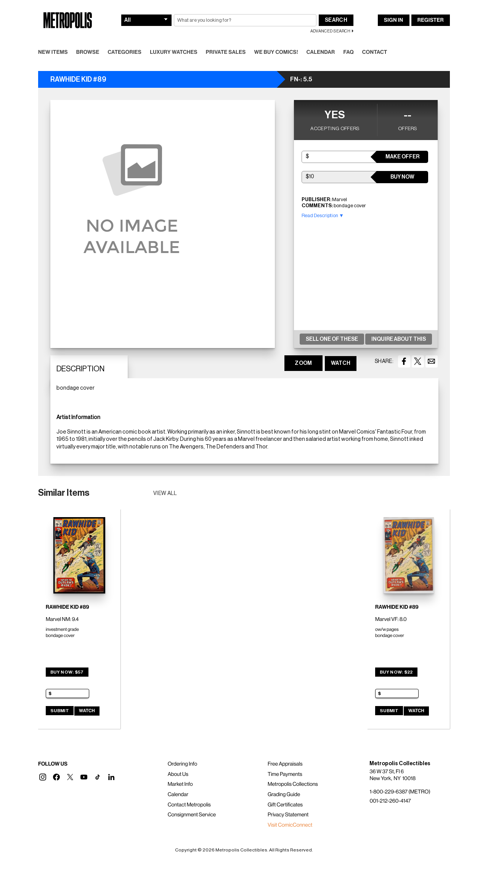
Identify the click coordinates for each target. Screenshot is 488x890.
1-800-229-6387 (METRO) (399, 792)
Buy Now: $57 (67, 672)
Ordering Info (182, 764)
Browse (88, 52)
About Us (178, 774)
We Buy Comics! (276, 52)
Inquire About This (398, 339)
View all (165, 493)
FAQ (348, 52)
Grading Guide (284, 794)
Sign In (393, 20)
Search (336, 20)
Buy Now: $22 (396, 672)
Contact (374, 52)
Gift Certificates (285, 805)
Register (430, 20)
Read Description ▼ (323, 215)
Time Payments (285, 774)
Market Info (180, 784)
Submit (59, 710)
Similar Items (64, 492)
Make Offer (402, 157)
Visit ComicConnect (290, 825)
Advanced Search (330, 31)
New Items (53, 52)
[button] (42, 777)
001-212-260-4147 (390, 801)
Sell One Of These (332, 339)
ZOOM (303, 363)
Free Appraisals (285, 764)
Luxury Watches (173, 52)
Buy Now (402, 177)
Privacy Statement (288, 814)
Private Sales (226, 52)
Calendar (321, 52)
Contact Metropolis (189, 805)
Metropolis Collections (293, 784)
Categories (124, 52)
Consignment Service (192, 814)
